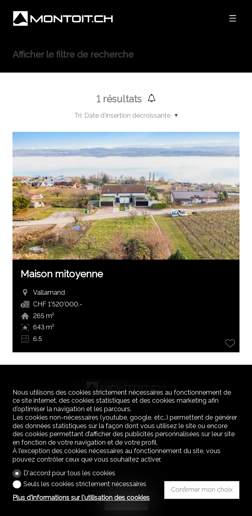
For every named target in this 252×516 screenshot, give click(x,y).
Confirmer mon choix (202, 489)
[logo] (62, 18)
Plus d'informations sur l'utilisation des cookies (81, 497)
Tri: (78, 115)
